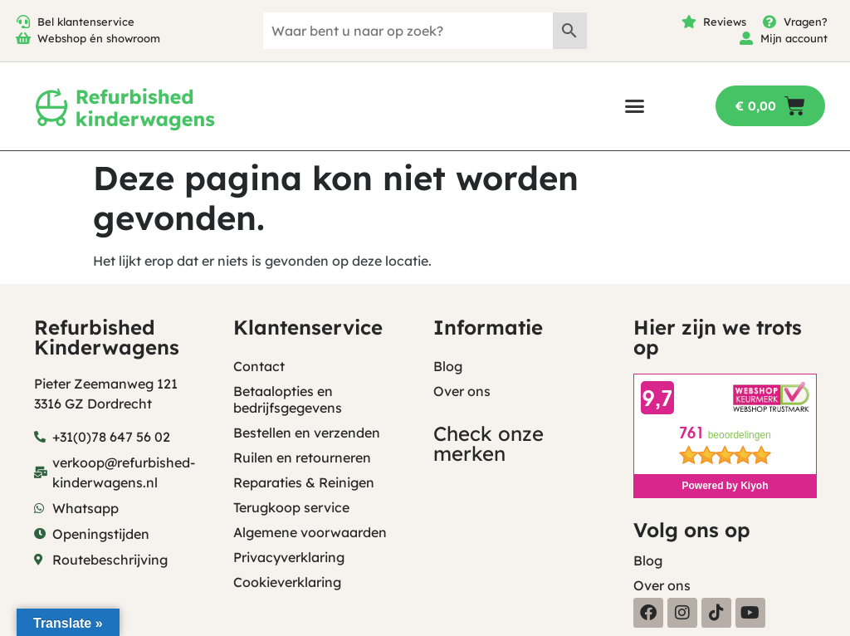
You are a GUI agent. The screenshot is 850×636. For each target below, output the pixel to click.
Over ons (462, 391)
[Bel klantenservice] (23, 21)
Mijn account (794, 38)
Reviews (724, 21)
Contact (259, 366)
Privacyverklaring (288, 557)
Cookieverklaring (287, 582)
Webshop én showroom (98, 38)
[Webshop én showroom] (23, 38)
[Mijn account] (746, 38)
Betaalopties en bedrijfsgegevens (287, 399)
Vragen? (806, 21)
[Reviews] (689, 21)
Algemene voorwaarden (310, 532)
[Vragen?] (769, 21)
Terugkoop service (291, 507)
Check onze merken (488, 443)
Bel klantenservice (85, 21)
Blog (447, 366)
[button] (634, 105)
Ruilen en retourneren (302, 457)
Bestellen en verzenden (306, 432)
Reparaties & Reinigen (303, 482)
